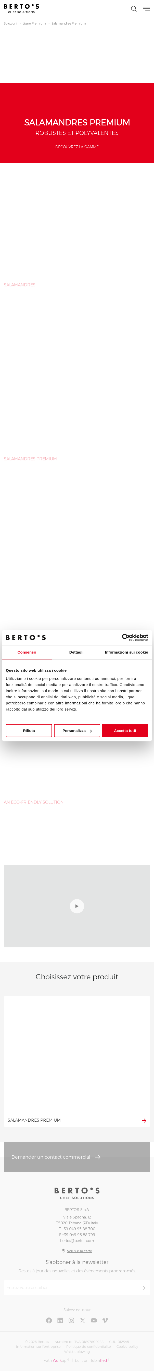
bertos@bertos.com (77, 1240)
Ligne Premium (34, 23)
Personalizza (77, 730)
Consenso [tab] (27, 652)
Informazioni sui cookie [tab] (126, 652)
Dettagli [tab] (76, 652)
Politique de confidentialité (88, 1346)
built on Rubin (92, 1360)
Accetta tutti (125, 730)
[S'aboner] (142, 1288)
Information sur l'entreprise (38, 1346)
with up (56, 1360)
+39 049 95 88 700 (78, 1229)
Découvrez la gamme (77, 147)
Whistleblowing (77, 1352)
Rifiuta (29, 730)
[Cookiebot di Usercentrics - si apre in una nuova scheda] (126, 637)
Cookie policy (127, 1346)
